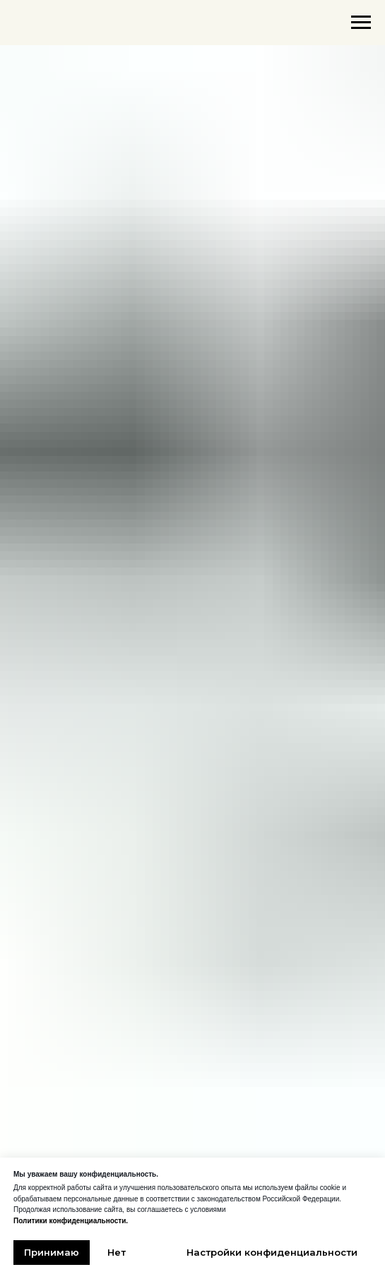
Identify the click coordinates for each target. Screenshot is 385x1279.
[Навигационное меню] (361, 23)
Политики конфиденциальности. (70, 1221)
